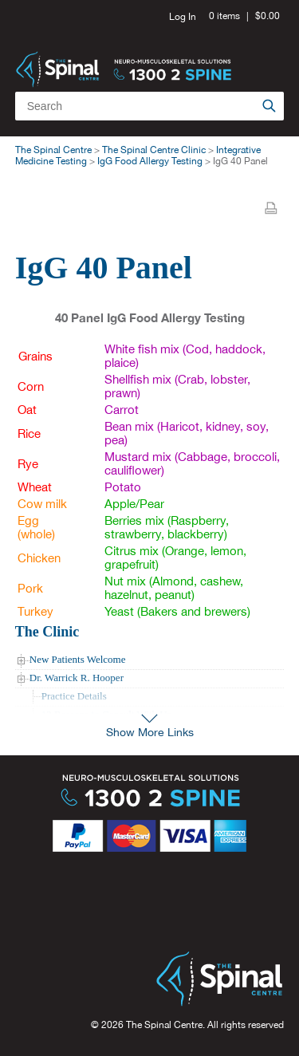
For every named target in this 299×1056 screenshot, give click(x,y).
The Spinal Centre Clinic (154, 150)
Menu (266, 55)
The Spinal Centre (53, 150)
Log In (182, 16)
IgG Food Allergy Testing (150, 161)
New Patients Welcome (78, 659)
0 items (224, 16)
